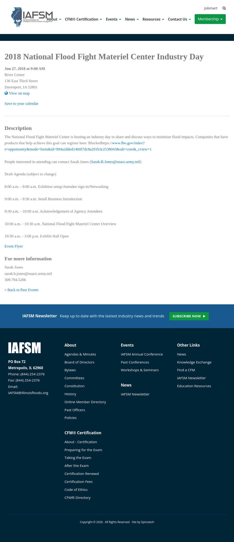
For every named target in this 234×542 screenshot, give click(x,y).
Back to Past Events (23, 290)
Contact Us (179, 19)
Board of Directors (79, 362)
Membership (210, 18)
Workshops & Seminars (140, 370)
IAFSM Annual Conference (142, 354)
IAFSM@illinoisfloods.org (28, 392)
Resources (153, 19)
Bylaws (70, 370)
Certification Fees (79, 481)
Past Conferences (135, 362)
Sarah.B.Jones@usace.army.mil (115, 162)
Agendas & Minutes (80, 354)
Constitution (75, 386)
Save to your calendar (21, 103)
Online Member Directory (85, 402)
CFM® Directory (78, 497)
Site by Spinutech (143, 522)
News (132, 19)
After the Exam (77, 465)
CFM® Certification (83, 19)
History (70, 394)
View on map (17, 93)
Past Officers (75, 410)
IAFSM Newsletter (135, 394)
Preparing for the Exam (83, 449)
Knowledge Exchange (194, 362)
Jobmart (210, 8)
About (54, 19)
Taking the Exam (78, 457)
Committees (74, 378)
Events (113, 19)
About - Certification (81, 441)
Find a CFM (186, 370)
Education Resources (194, 386)
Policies (71, 417)
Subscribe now (187, 316)
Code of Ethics (76, 489)
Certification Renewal (82, 473)
